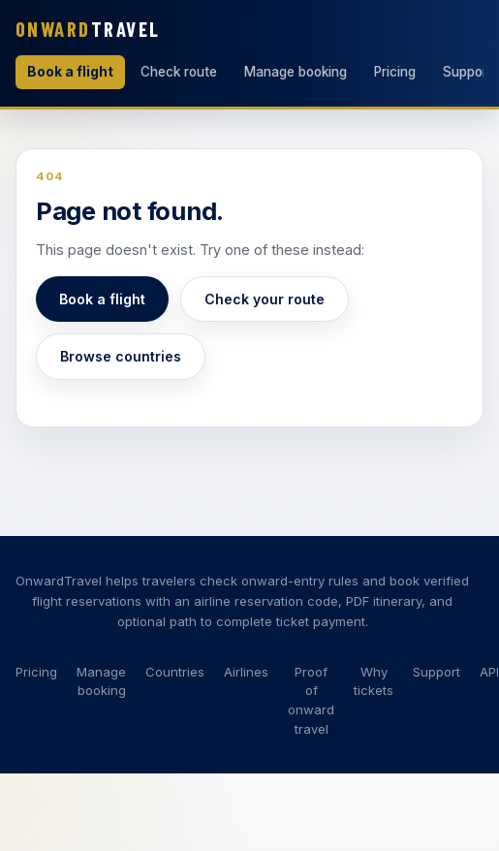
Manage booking (295, 71)
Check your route (264, 299)
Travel (88, 28)
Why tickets (373, 681)
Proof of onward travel (311, 700)
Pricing (395, 71)
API (489, 671)
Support (436, 671)
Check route (178, 71)
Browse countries (120, 356)
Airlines (246, 671)
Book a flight (70, 71)
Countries (174, 671)
